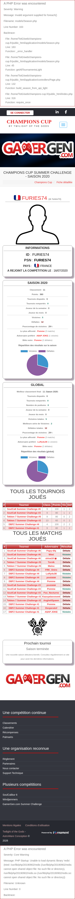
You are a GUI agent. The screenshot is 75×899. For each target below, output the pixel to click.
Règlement (9, 759)
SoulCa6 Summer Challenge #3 (23, 513)
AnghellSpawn (51, 600)
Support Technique (13, 773)
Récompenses (10, 732)
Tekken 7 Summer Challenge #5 (24, 516)
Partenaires (9, 763)
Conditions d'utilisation (37, 825)
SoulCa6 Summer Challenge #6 (23, 509)
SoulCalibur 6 (10, 794)
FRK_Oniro (51, 570)
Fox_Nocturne (51, 592)
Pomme (41, 331)
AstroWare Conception (15, 836)
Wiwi (51, 554)
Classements (10, 723)
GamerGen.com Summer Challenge (22, 804)
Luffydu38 (42, 442)
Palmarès (8, 737)
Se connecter (20, 112)
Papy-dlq (51, 550)
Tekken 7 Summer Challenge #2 (24, 520)
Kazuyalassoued (51, 596)
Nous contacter (11, 768)
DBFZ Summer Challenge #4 (24, 524)
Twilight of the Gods (13, 831)
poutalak (51, 577)
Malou (51, 566)
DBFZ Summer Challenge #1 (24, 528)
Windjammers (10, 799)
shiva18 (51, 558)
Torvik (51, 562)
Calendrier (8, 727)
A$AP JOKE (42, 335)
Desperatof (51, 608)
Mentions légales (12, 825)
